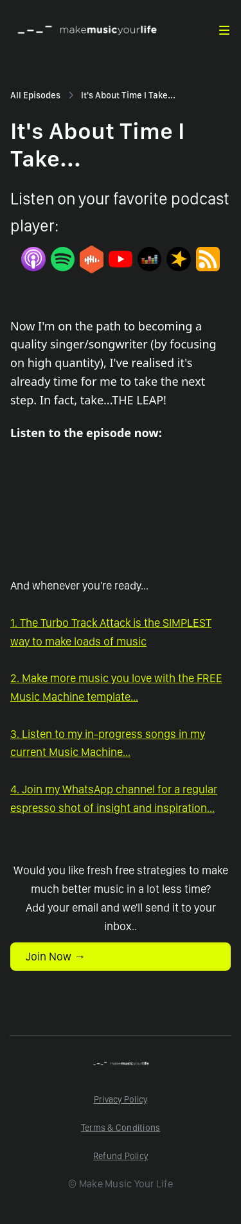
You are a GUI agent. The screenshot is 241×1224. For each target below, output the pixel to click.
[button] (224, 30)
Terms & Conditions (121, 1127)
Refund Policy (120, 1156)
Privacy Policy (121, 1099)
